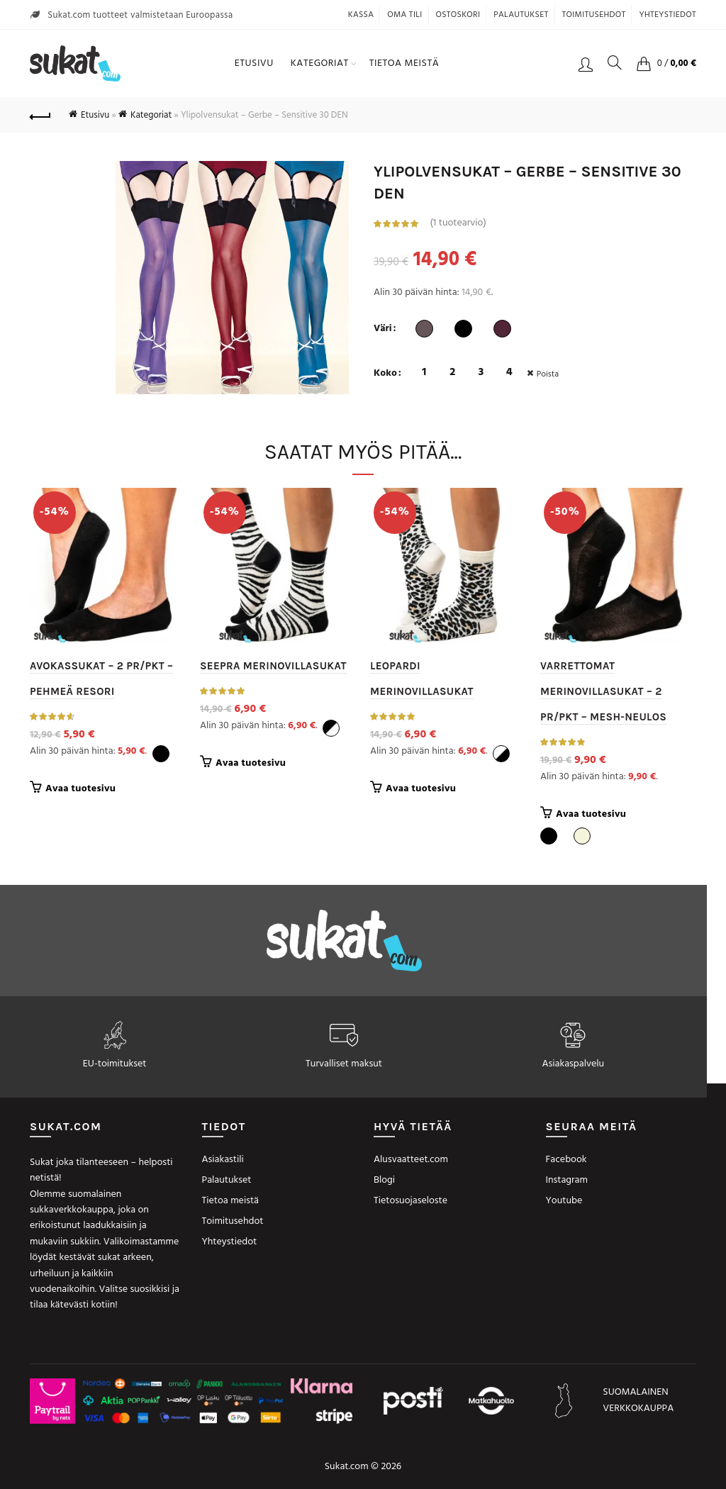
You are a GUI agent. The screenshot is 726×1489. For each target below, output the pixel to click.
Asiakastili (223, 1159)
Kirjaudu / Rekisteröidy (585, 63)
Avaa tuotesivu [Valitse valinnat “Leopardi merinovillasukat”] (421, 789)
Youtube (564, 1201)
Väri (383, 329)
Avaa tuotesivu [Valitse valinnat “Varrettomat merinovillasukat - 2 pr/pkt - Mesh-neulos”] (591, 814)
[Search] (614, 62)
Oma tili (404, 15)
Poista (548, 374)
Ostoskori (458, 15)
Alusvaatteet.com (411, 1159)
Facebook (566, 1159)
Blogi (384, 1180)
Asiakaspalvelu (573, 1064)
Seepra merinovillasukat (273, 665)
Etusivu (254, 63)
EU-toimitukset (115, 1064)
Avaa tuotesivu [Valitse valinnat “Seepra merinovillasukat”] (251, 763)
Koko (385, 373)
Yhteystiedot (667, 15)
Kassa (361, 15)
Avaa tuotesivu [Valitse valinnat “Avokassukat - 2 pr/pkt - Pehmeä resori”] (80, 789)
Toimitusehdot (594, 15)
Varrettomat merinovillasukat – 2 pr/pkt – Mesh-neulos (603, 691)
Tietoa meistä (404, 63)
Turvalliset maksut (344, 1064)
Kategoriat (320, 63)
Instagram (567, 1180)
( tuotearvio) (458, 223)
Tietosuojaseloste (410, 1201)
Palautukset (520, 15)
